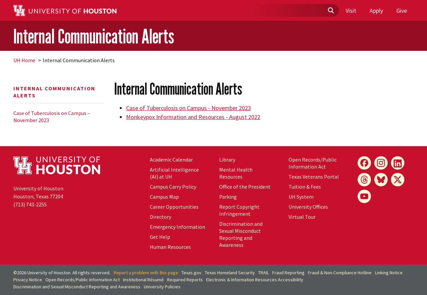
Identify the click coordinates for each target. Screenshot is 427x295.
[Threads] (364, 179)
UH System (301, 196)
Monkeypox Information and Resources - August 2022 (193, 117)
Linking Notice (389, 273)
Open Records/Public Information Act (313, 163)
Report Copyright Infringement (239, 210)
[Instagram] (381, 163)
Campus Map (164, 196)
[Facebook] (364, 163)
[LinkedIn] (397, 163)
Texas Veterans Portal (314, 176)
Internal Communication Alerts (93, 36)
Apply (376, 10)
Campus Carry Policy (173, 186)
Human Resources (170, 246)
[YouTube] (364, 196)
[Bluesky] (381, 179)
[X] (397, 179)
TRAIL (263, 273)
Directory (160, 216)
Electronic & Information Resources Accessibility (254, 280)
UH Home (24, 60)
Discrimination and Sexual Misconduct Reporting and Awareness (241, 234)
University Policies (162, 287)
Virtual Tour (302, 216)
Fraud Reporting (288, 273)
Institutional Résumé (143, 280)
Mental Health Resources (236, 173)
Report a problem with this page (146, 273)
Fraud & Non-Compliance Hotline (340, 273)
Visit (351, 10)
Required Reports (185, 280)
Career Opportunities (174, 206)
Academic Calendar (171, 159)
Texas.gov (191, 273)
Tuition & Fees (305, 186)
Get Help (160, 236)
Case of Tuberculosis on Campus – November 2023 (51, 116)
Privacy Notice (27, 280)
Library (227, 159)
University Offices (308, 206)
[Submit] (331, 11)
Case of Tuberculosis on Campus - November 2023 (188, 108)
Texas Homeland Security (230, 273)
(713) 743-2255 (30, 204)
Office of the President (245, 186)
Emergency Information (177, 226)
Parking (228, 196)
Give (401, 10)
